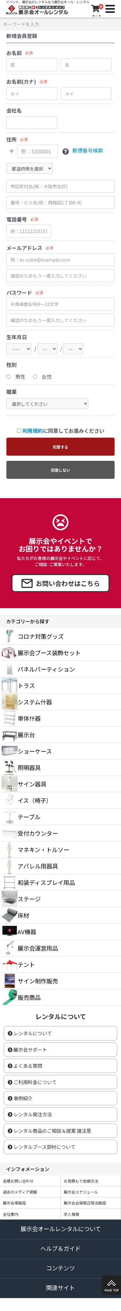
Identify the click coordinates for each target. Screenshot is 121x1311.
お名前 (14, 53)
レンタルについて (30, 1033)
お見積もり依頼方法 (81, 1181)
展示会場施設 (14, 1202)
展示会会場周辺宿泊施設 (85, 1202)
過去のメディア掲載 (20, 1192)
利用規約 (32, 430)
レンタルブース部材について (42, 1146)
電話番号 (16, 219)
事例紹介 (20, 1098)
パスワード (19, 292)
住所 (11, 139)
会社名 (14, 110)
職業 (11, 391)
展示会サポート (27, 1049)
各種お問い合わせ (18, 1181)
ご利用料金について (32, 1082)
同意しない (60, 470)
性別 (11, 364)
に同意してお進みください (60, 430)
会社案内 (10, 1214)
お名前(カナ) (21, 81)
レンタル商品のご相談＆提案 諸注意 (49, 1130)
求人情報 (71, 1214)
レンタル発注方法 (30, 1114)
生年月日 (16, 337)
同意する (60, 447)
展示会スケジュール (81, 1192)
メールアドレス (24, 248)
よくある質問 (25, 1065)
